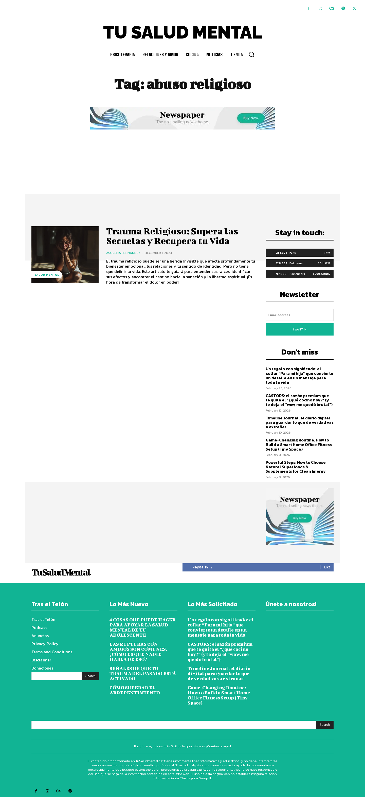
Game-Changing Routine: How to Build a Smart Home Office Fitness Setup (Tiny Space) (299, 444)
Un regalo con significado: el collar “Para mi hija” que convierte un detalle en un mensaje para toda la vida (299, 375)
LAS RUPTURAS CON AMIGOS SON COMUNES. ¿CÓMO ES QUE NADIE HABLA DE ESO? (138, 651)
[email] (300, 315)
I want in (299, 329)
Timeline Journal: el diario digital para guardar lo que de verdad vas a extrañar (300, 422)
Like (327, 252)
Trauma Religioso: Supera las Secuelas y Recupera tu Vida (175, 235)
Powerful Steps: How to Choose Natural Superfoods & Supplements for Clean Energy (296, 466)
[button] (251, 54)
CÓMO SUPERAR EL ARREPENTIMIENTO (135, 690)
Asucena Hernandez (123, 252)
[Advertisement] (182, 169)
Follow (324, 263)
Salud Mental (46, 274)
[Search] (90, 676)
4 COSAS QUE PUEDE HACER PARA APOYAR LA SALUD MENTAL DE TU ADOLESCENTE (143, 627)
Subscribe (321, 274)
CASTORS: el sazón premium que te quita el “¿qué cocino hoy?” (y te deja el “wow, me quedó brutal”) (299, 400)
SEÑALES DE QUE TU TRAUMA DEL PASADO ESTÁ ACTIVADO (143, 673)
